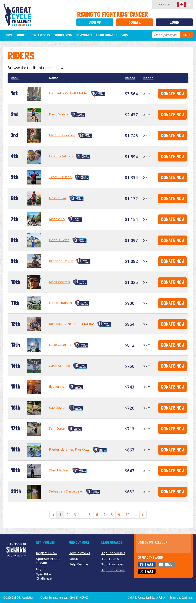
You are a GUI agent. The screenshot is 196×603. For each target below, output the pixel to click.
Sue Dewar (57, 407)
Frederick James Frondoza (69, 449)
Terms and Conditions (181, 598)
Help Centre (78, 564)
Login (174, 22)
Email (168, 564)
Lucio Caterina (60, 344)
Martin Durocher (62, 135)
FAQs (124, 35)
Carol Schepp (59, 365)
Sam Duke (57, 428)
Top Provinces (112, 564)
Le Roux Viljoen (61, 156)
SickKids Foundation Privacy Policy (146, 598)
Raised (130, 78)
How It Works (39, 35)
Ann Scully (57, 219)
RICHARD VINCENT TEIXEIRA (71, 323)
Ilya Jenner (57, 386)
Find (186, 35)
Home (9, 35)
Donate (135, 22)
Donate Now (172, 93)
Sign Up (94, 22)
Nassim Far (57, 198)
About (21, 35)
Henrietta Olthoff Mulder (68, 93)
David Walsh (58, 114)
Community (84, 35)
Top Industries (113, 570)
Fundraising (62, 35)
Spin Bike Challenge (44, 576)
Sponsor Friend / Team (48, 560)
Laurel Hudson (60, 302)
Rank (15, 78)
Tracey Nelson (60, 177)
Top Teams (110, 558)
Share (149, 564)
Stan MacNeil (59, 470)
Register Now (46, 553)
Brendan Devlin (61, 261)
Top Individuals (113, 553)
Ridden (148, 78)
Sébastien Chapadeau (66, 491)
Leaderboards (106, 35)
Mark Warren (59, 282)
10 (127, 514)
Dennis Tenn (59, 240)
